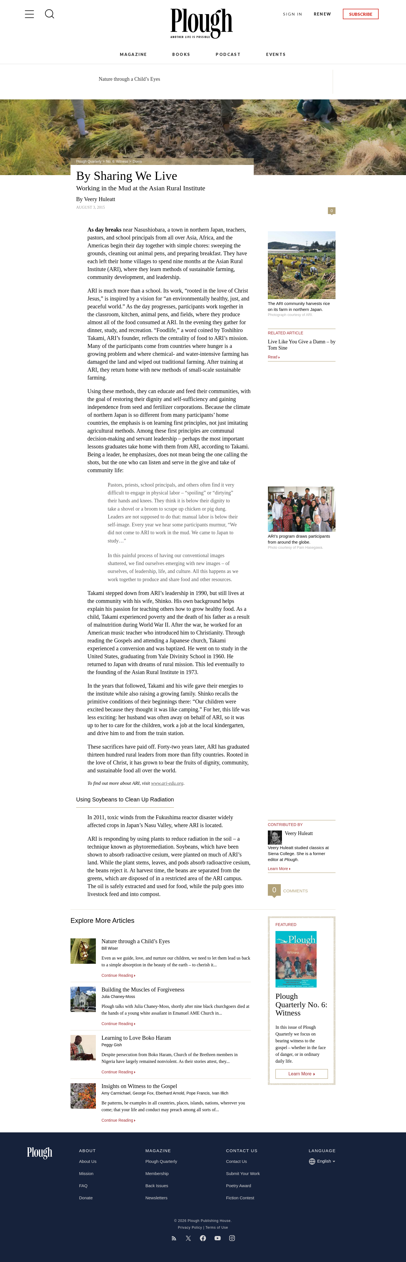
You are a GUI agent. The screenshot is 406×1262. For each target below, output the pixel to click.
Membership (157, 1173)
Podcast (228, 54)
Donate (86, 1197)
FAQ (83, 1185)
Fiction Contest (240, 1197)
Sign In (293, 14)
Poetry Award (238, 1185)
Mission (86, 1173)
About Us (88, 1161)
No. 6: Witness (117, 162)
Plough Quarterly (89, 162)
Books (181, 54)
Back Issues (156, 1185)
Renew (323, 14)
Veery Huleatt (99, 199)
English (322, 1161)
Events (276, 54)
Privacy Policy (190, 1228)
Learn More (300, 1073)
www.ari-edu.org (167, 783)
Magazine (133, 54)
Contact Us (236, 1161)
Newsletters (156, 1197)
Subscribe (360, 14)
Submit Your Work (243, 1173)
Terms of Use (217, 1228)
